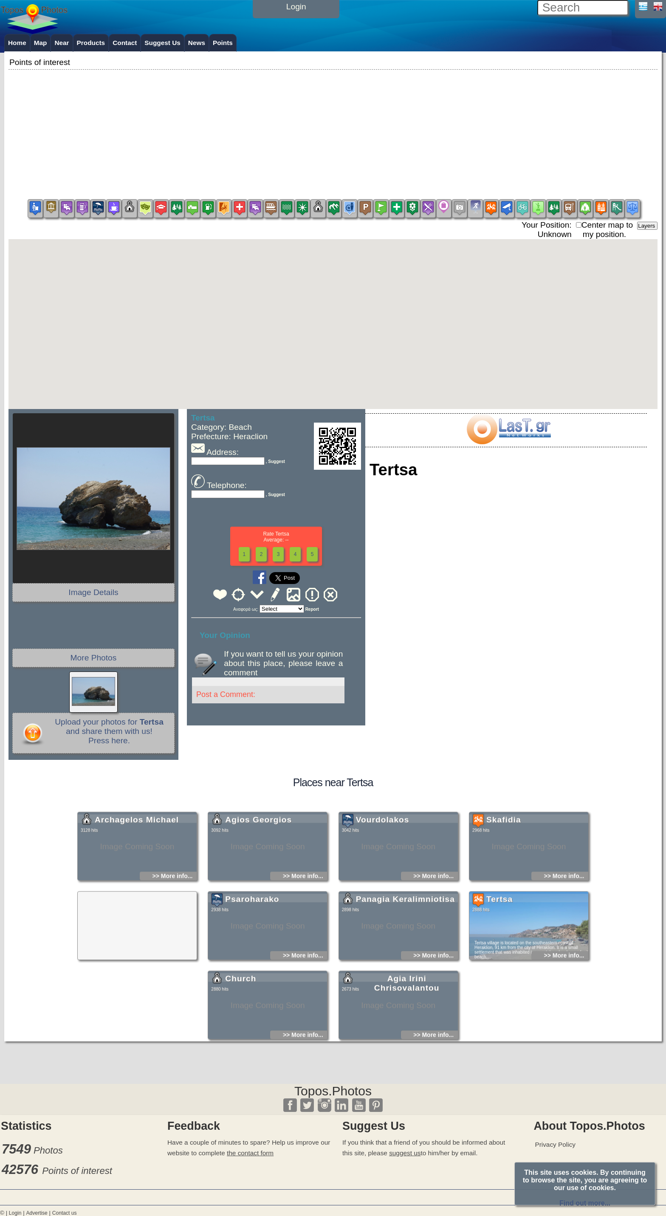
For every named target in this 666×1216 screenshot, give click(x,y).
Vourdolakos (382, 854)
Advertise (36, 1213)
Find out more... (584, 1203)
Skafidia (503, 854)
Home (17, 42)
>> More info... (172, 910)
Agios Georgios (258, 854)
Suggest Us (162, 42)
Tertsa (499, 933)
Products (91, 42)
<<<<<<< (282, 609)
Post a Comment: (225, 694)
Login (15, 1213)
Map (40, 42)
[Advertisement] (333, 131)
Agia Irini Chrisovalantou (407, 1018)
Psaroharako (252, 933)
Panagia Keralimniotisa (405, 933)
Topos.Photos (333, 1091)
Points (223, 42)
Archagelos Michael (137, 854)
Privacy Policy (555, 1144)
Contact (125, 42)
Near (61, 42)
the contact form (250, 1153)
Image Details (93, 592)
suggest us (404, 1153)
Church (240, 1013)
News (196, 42)
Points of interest (77, 1170)
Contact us (64, 1213)
